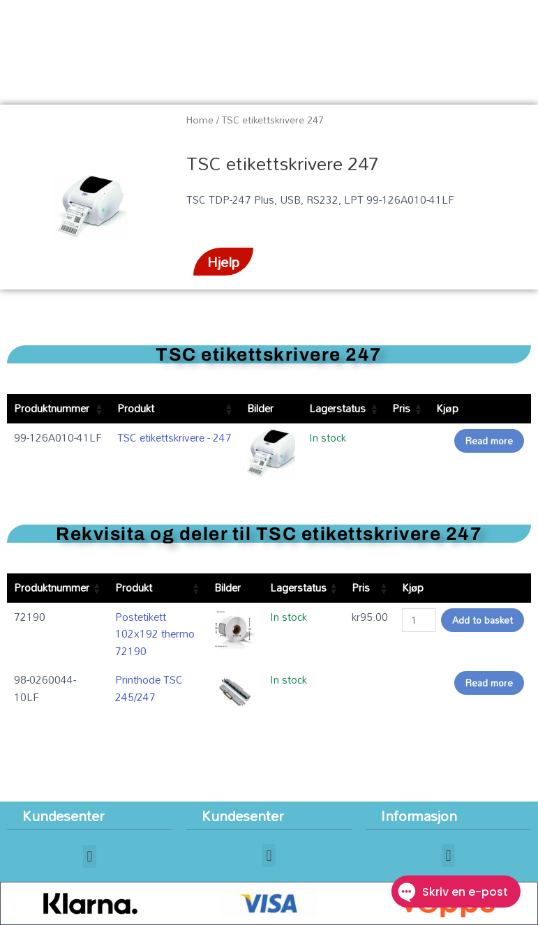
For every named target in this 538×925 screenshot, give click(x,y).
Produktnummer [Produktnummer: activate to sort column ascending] (51, 408)
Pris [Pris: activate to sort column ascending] (401, 408)
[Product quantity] (419, 620)
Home (200, 119)
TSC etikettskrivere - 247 (174, 437)
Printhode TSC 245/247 (149, 688)
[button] (89, 856)
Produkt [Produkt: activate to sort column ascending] (135, 408)
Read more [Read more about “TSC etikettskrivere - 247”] (489, 440)
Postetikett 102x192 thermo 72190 (155, 634)
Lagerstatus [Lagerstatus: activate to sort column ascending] (337, 408)
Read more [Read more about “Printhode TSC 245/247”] (489, 682)
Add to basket (482, 619)
